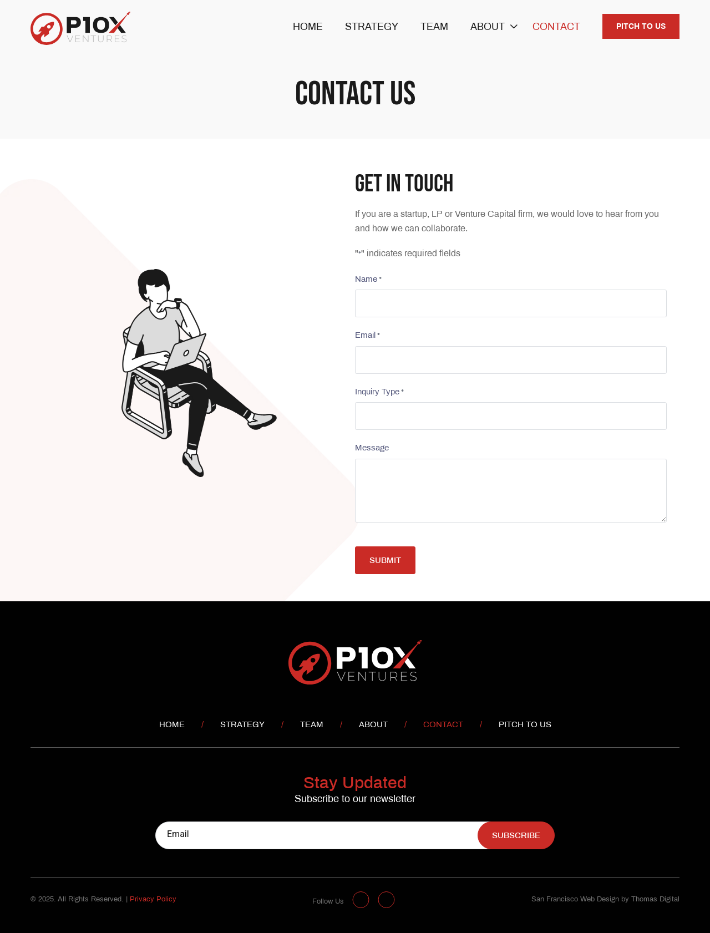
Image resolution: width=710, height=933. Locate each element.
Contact (556, 27)
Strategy (371, 27)
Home (308, 27)
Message (371, 448)
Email (366, 336)
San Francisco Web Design (575, 899)
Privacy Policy (153, 899)
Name (367, 280)
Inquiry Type (378, 393)
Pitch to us (641, 27)
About (487, 27)
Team (434, 27)
